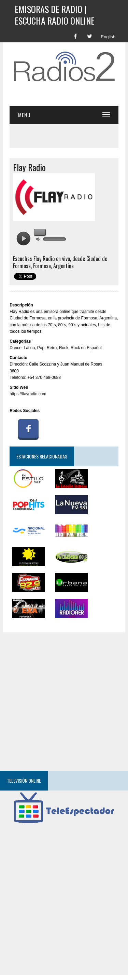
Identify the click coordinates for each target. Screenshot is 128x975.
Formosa (42, 266)
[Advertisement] (69, 95)
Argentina (63, 266)
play (23, 239)
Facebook (28, 428)
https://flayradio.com (28, 394)
